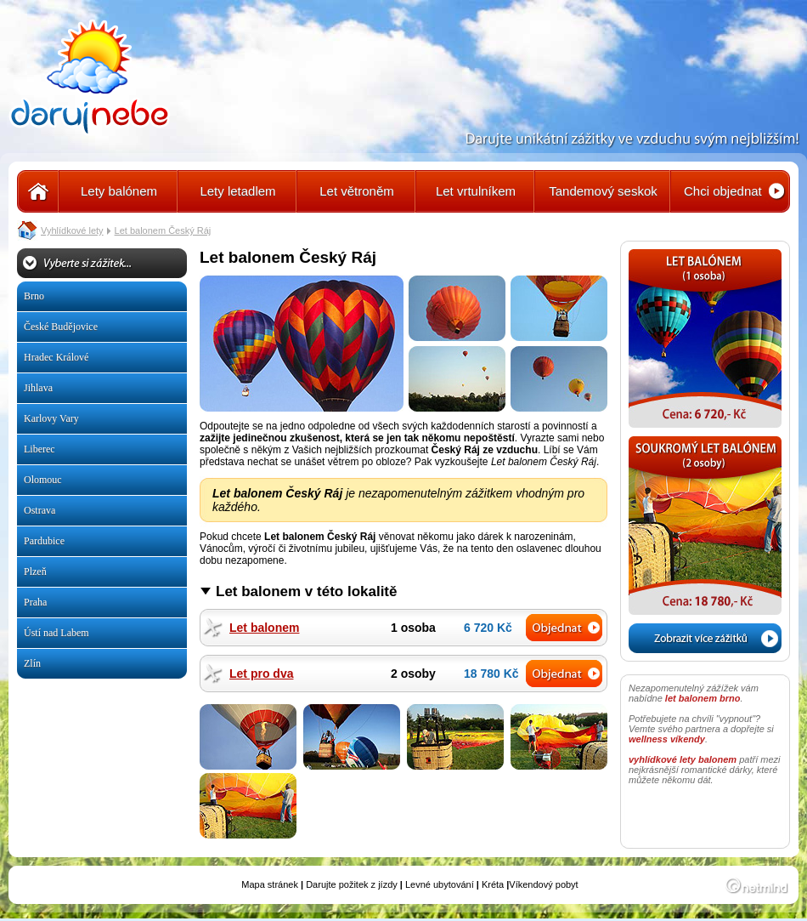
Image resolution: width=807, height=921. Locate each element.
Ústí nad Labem (56, 633)
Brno (34, 296)
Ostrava (39, 510)
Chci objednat (723, 191)
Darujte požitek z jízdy (352, 884)
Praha (35, 602)
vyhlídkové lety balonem (682, 759)
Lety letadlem (237, 191)
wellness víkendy (667, 739)
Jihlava (38, 388)
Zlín (32, 663)
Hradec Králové (56, 357)
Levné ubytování (439, 884)
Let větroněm (356, 191)
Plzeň (35, 571)
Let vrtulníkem (476, 191)
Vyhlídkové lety (72, 230)
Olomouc (43, 480)
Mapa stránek (269, 884)
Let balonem (264, 627)
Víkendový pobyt (543, 884)
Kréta (493, 884)
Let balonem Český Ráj (163, 230)
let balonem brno (703, 698)
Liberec (39, 449)
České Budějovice (61, 327)
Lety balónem (119, 191)
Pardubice (44, 541)
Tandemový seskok (603, 191)
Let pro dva (261, 673)
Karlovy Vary (51, 418)
